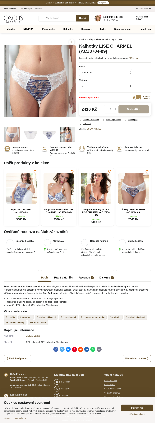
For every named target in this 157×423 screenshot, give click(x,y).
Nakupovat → (103, 3)
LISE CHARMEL (94, 129)
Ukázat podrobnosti (137, 414)
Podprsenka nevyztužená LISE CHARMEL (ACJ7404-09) (96, 212)
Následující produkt (136, 358)
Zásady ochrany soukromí (15, 418)
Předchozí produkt (17, 358)
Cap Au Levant (33, 336)
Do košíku (133, 109)
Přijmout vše (137, 408)
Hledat (82, 18)
